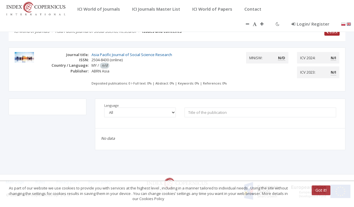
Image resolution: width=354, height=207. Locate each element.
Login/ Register (310, 24)
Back (332, 31)
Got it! (321, 190)
